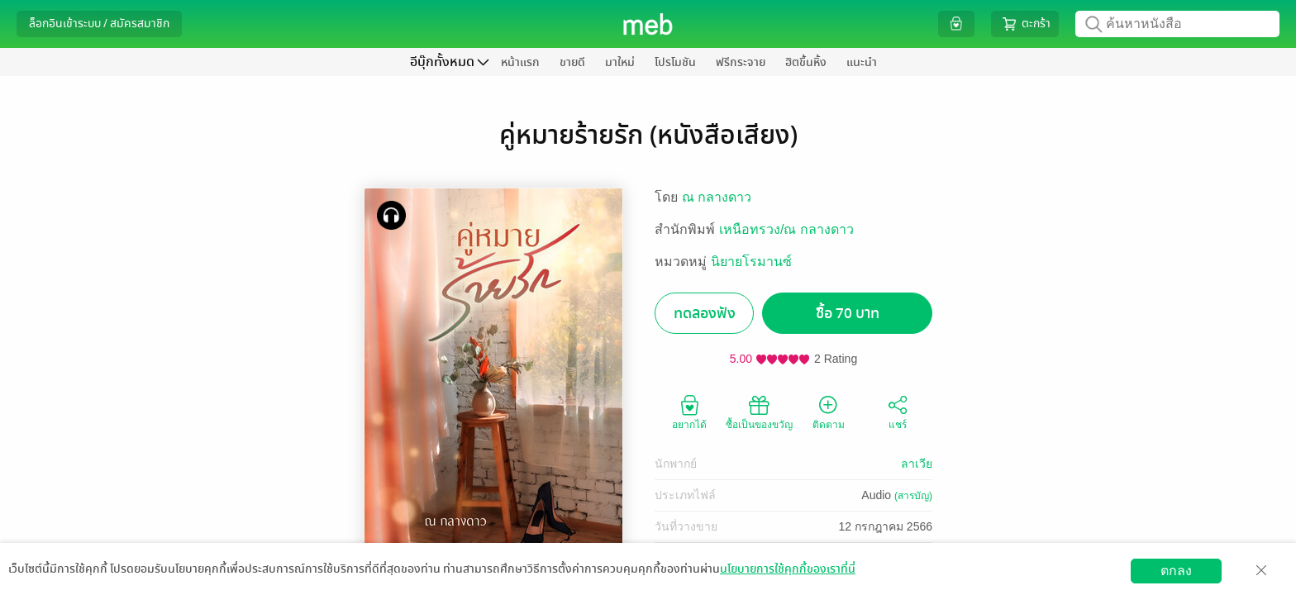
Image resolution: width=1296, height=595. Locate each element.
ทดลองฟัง (705, 313)
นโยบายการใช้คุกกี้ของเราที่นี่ (787, 569)
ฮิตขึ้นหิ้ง (806, 62)
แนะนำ (861, 62)
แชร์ (897, 412)
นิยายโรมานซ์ (751, 262)
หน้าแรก (520, 62)
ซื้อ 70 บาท (847, 313)
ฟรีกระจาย (740, 62)
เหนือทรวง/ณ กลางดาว (786, 229)
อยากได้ (689, 412)
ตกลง (1176, 571)
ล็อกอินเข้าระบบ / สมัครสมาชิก (99, 23)
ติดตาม (828, 412)
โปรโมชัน (675, 62)
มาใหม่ (620, 62)
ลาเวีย (916, 463)
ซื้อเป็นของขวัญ (759, 412)
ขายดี (572, 62)
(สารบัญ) (913, 496)
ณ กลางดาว (716, 197)
